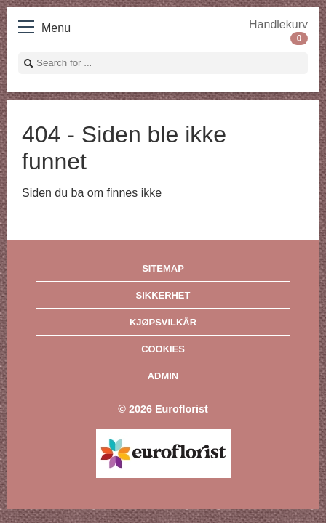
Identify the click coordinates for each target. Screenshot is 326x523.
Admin (163, 375)
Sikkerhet (163, 295)
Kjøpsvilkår (163, 322)
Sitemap (163, 268)
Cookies (163, 349)
